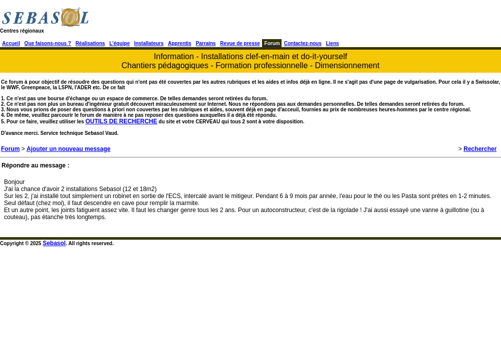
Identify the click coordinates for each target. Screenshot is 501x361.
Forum (10, 148)
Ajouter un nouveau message (68, 148)
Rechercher (479, 148)
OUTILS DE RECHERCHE (121, 121)
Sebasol (54, 243)
